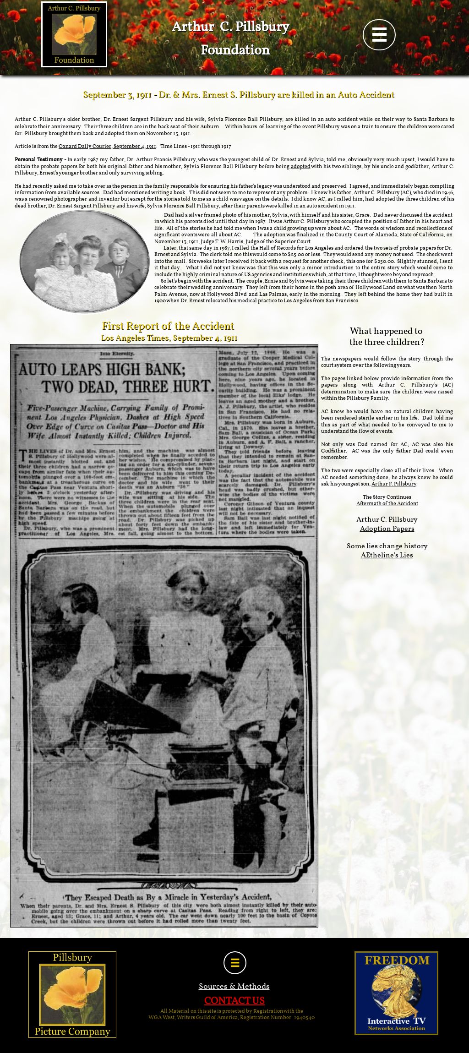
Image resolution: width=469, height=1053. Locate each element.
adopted (301, 166)
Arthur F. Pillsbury (393, 484)
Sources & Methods (234, 987)
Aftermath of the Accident (387, 503)
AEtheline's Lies (387, 556)
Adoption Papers (387, 529)
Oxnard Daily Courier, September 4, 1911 (107, 146)
